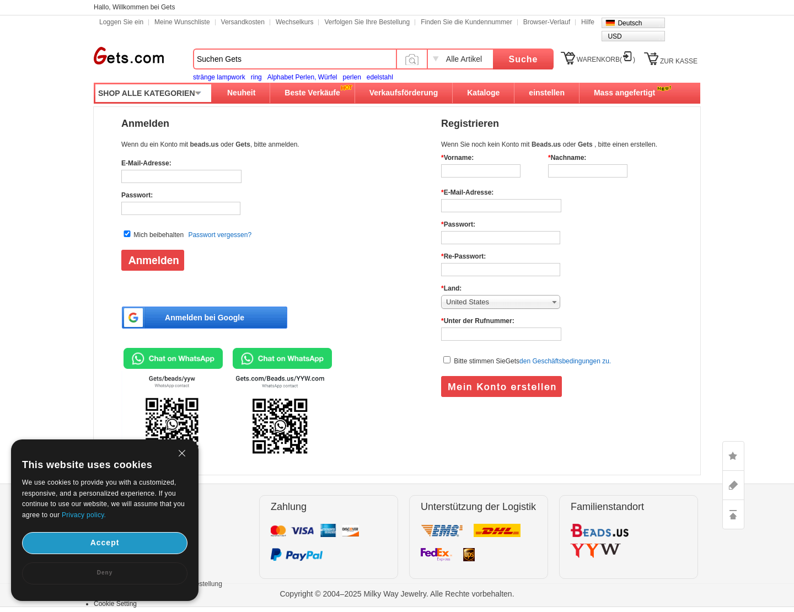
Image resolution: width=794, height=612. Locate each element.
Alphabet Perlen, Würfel (302, 77)
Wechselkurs (294, 22)
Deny (104, 573)
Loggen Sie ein (121, 22)
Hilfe (587, 22)
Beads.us (547, 144)
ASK (733, 485)
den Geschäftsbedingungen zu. (565, 361)
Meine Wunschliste (182, 22)
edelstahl (380, 77)
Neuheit (241, 92)
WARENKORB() (606, 59)
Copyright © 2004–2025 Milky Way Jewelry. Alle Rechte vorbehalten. (397, 593)
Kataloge (483, 92)
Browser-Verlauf (546, 22)
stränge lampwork (219, 77)
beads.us (205, 144)
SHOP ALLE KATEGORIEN (146, 93)
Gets (129, 55)
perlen (351, 77)
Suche (523, 59)
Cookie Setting (115, 604)
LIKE (733, 456)
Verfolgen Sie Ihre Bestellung (367, 22)
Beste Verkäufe (312, 92)
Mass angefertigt (624, 92)
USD (614, 36)
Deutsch (630, 23)
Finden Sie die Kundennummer (466, 22)
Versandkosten (243, 22)
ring (256, 77)
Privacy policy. (84, 515)
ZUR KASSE (679, 61)
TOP (733, 514)
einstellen (547, 92)
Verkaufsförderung (403, 92)
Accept (105, 542)
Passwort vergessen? (219, 235)
